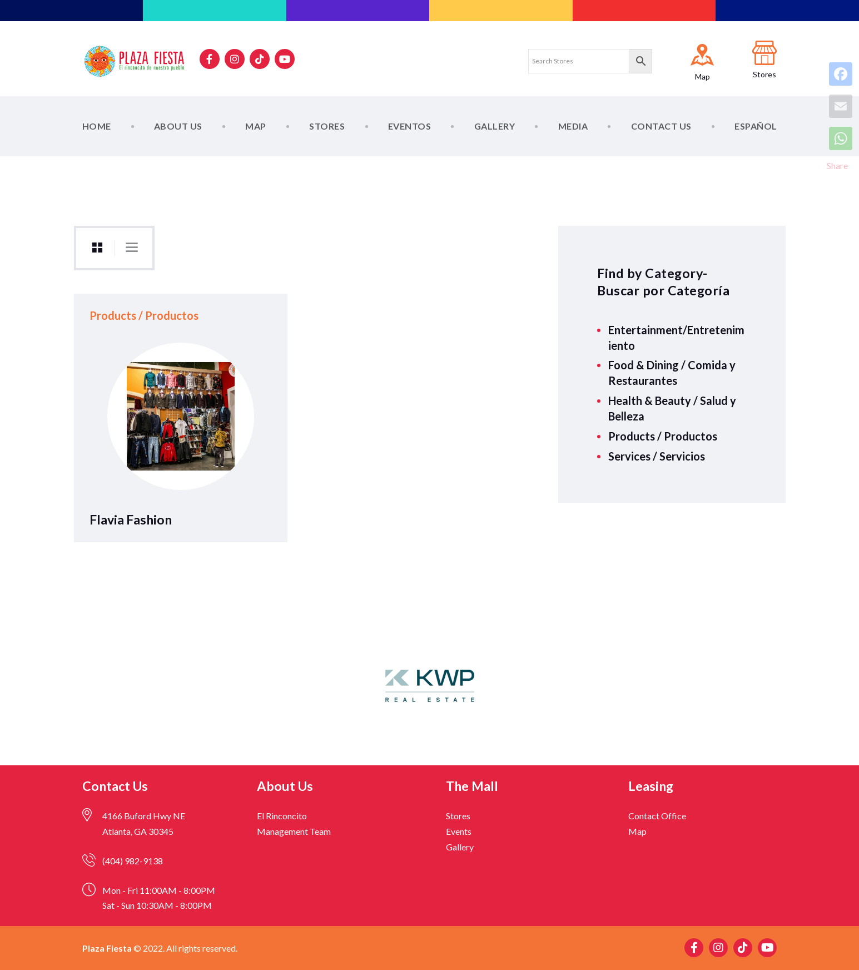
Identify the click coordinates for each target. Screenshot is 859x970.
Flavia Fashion (131, 519)
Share (837, 165)
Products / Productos (662, 436)
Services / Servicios (656, 456)
